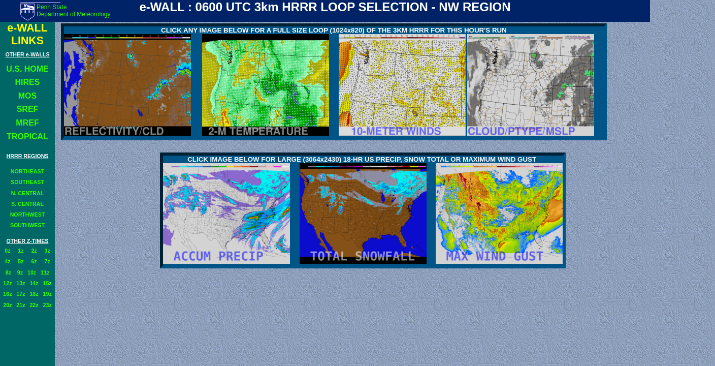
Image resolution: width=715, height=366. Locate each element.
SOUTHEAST (27, 182)
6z (34, 261)
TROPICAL (27, 136)
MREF (27, 122)
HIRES (27, 82)
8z (8, 272)
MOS (27, 96)
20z (7, 305)
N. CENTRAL (27, 193)
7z (47, 261)
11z (45, 272)
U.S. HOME (27, 69)
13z (20, 283)
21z (20, 305)
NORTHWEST (27, 214)
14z (34, 283)
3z (47, 251)
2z (34, 251)
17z (20, 294)
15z (47, 283)
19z (47, 294)
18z (34, 294)
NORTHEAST (27, 171)
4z (7, 261)
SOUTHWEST (27, 225)
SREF (28, 109)
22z (34, 305)
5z (20, 261)
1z (20, 251)
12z (7, 283)
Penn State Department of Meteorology (73, 11)
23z (47, 305)
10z (32, 272)
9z (19, 272)
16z (7, 294)
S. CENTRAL (27, 204)
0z (7, 251)
